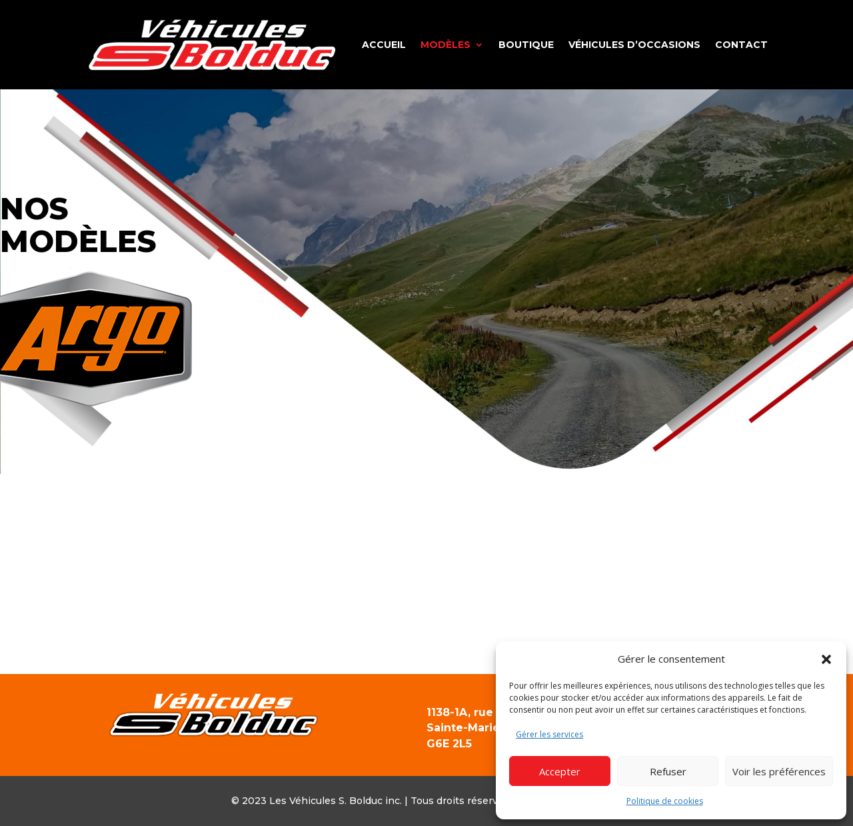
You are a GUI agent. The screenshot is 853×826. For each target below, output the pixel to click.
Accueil (384, 45)
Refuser (668, 771)
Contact (741, 45)
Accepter (559, 771)
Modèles (445, 45)
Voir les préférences (779, 771)
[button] (826, 659)
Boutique (526, 45)
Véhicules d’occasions (634, 45)
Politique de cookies (664, 801)
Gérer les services (549, 734)
